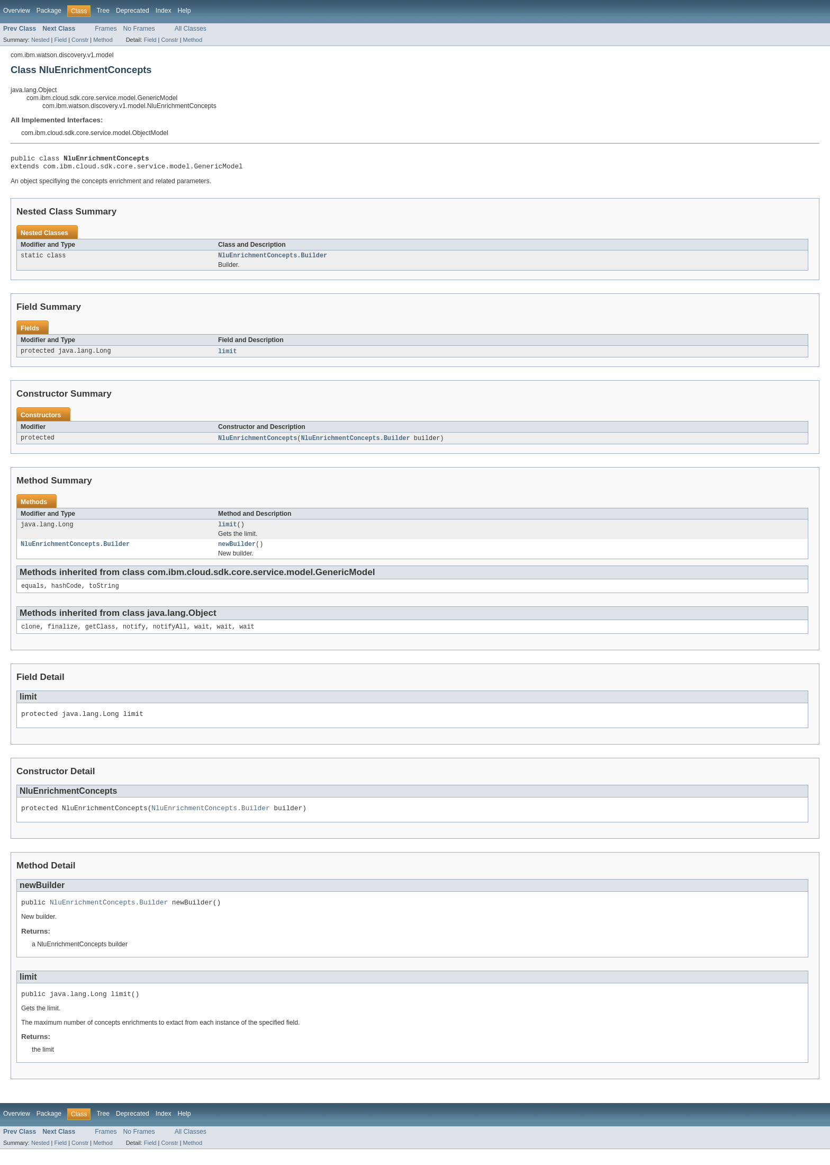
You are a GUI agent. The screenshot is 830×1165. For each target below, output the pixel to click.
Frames (105, 28)
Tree (103, 10)
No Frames (139, 28)
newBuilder (237, 551)
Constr (79, 40)
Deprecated (132, 10)
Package (49, 10)
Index (164, 10)
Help (184, 10)
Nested (40, 40)
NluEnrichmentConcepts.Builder (272, 259)
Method (102, 40)
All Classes (190, 28)
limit (227, 356)
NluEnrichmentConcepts (257, 443)
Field (60, 40)
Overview (16, 10)
